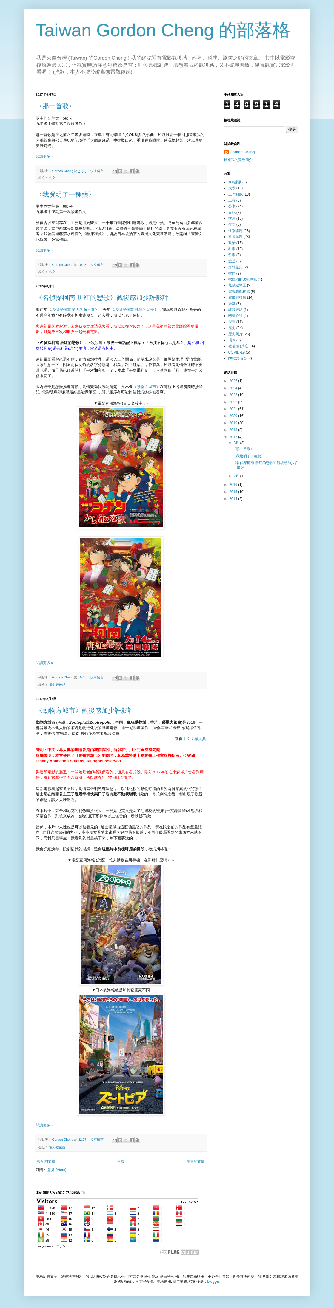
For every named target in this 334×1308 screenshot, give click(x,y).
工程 (232, 200)
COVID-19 (236, 352)
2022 (233, 402)
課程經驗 (235, 310)
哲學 (232, 255)
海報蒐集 (235, 267)
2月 (236, 476)
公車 (232, 206)
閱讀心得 (235, 316)
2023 (233, 395)
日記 (232, 212)
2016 (233, 485)
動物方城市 (146, 387)
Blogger (213, 1281)
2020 (233, 416)
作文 (52, 178)
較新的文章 (46, 1161)
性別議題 (235, 231)
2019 (233, 423)
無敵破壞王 (237, 285)
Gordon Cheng (242, 152)
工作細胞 (235, 194)
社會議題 (235, 237)
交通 (232, 218)
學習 (232, 322)
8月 (236, 443)
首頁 (120, 1161)
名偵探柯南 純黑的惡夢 (134, 309)
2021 (233, 409)
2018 (233, 430)
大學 (232, 188)
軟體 (232, 273)
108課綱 (234, 182)
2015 (233, 492)
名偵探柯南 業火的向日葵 (73, 309)
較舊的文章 (195, 1161)
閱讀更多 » (44, 156)
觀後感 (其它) (239, 346)
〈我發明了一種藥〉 (65, 194)
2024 (233, 388)
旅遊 (232, 261)
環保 (232, 340)
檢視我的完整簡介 (238, 160)
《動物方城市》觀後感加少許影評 (85, 710)
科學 (232, 249)
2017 (233, 437)
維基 (232, 304)
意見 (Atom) (56, 1170)
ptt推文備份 (237, 358)
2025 (233, 381)
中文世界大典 (194, 739)
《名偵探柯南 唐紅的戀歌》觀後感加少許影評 (102, 297)
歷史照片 (235, 334)
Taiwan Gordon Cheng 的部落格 (163, 30)
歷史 (232, 328)
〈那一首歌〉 (55, 106)
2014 (233, 499)
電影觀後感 (57, 684)
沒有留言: (97, 171)
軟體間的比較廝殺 (242, 279)
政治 (232, 243)
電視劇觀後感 (239, 291)
